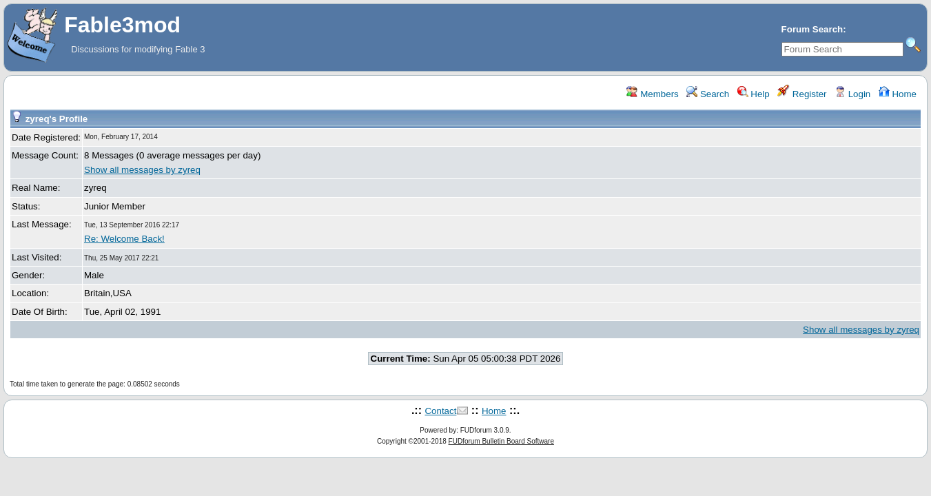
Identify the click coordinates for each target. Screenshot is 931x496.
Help (753, 94)
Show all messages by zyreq (142, 170)
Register (801, 94)
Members (652, 94)
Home (898, 94)
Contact (440, 411)
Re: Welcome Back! (124, 239)
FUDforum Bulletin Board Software (501, 441)
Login (852, 94)
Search (707, 94)
